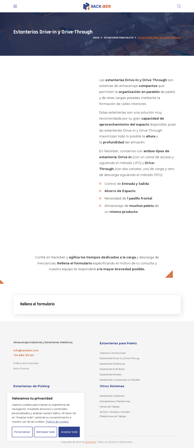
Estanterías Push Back (112, 369)
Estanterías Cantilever (112, 395)
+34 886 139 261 (23, 355)
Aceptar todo (69, 432)
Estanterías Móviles (110, 374)
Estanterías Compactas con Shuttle (120, 379)
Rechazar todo (45, 432)
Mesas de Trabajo (110, 406)
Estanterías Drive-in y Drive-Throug (119, 358)
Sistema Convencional (112, 353)
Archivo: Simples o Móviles (115, 411)
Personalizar (22, 432)
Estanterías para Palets (118, 37)
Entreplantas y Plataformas (115, 401)
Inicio (96, 37)
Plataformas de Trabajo (113, 416)
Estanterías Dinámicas (112, 363)
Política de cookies (57, 421)
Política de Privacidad (25, 363)
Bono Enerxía (21, 368)
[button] (179, 6)
